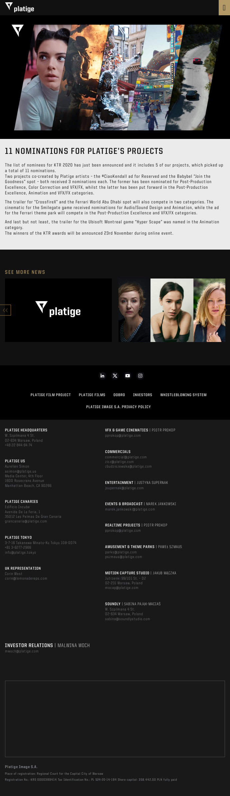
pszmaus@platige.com (123, 557)
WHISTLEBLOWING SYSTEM (183, 395)
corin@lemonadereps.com (26, 579)
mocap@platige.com (122, 588)
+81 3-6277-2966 (18, 548)
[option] (58, 310)
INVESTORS (142, 395)
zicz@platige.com (119, 462)
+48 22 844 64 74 (18, 445)
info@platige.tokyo (20, 553)
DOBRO (119, 395)
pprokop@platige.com (123, 436)
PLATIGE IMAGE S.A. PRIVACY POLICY (118, 407)
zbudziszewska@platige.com (128, 467)
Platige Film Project (51, 395)
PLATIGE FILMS (92, 395)
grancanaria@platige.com (26, 521)
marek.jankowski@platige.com (130, 510)
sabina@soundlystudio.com (127, 619)
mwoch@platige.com (22, 651)
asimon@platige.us (21, 472)
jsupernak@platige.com (124, 488)
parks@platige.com (121, 552)
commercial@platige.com (126, 457)
